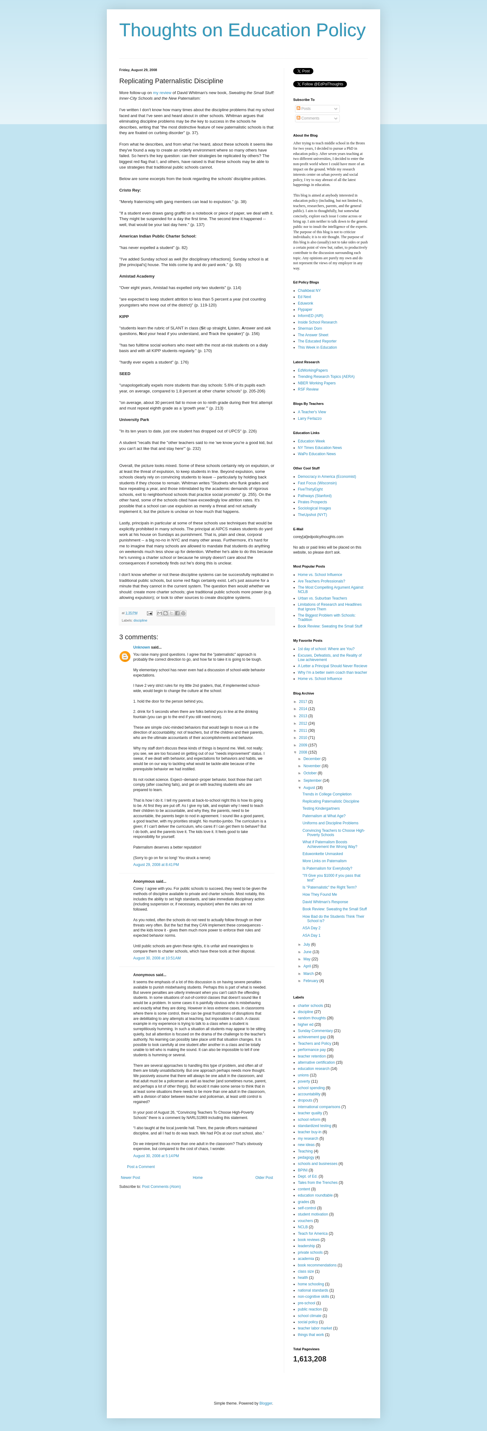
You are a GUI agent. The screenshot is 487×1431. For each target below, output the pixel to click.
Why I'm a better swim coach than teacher (332, 672)
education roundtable (315, 1195)
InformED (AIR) (310, 316)
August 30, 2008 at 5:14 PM (156, 1156)
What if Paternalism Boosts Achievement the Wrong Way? (330, 844)
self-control (307, 1208)
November (312, 766)
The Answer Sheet (313, 335)
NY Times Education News (320, 448)
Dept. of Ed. (307, 1176)
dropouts (305, 1100)
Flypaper (305, 309)
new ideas (306, 1145)
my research (308, 1138)
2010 (303, 738)
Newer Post (130, 1177)
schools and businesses (317, 1164)
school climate (309, 1316)
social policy (308, 1322)
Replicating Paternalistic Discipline (331, 801)
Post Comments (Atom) (161, 1186)
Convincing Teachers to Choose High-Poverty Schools (334, 832)
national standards (313, 1290)
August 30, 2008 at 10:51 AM (157, 958)
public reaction (310, 1309)
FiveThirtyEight (310, 489)
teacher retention (312, 1056)
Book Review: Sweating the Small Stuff (330, 626)
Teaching (305, 1151)
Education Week (311, 441)
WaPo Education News (317, 454)
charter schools (310, 1005)
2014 (303, 709)
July (307, 944)
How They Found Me (320, 894)
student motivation (313, 1214)
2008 (303, 752)
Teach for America (313, 1233)
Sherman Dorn (310, 328)
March (309, 973)
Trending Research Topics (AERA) (326, 376)
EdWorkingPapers (313, 370)
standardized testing (314, 1126)
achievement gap (312, 1037)
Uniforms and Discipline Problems (330, 823)
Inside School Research (317, 322)
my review (162, 92)
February (311, 981)
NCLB (303, 1227)
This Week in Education (317, 347)
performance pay (312, 1050)
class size (306, 1271)
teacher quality (310, 1113)
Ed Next (304, 297)
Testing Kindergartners (321, 808)
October (310, 773)
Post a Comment (141, 1167)
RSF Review (308, 389)
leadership (306, 1246)
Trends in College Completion (327, 794)
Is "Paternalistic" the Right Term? (330, 887)
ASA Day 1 (312, 935)
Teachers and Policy (314, 1043)
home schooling (311, 1284)
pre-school (306, 1303)
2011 (303, 730)
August (309, 788)
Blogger (265, 1403)
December (312, 759)
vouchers (305, 1221)
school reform (309, 1119)
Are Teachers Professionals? (321, 581)
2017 (303, 702)
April (307, 966)
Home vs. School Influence (320, 575)
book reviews (309, 1240)
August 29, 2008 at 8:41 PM (156, 865)
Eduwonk (305, 303)
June (307, 952)
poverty (304, 1081)
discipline (140, 620)
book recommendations (317, 1265)
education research (314, 1068)
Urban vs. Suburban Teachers (322, 598)
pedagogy (306, 1157)
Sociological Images (314, 508)
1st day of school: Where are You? (326, 649)
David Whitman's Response (325, 902)
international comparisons (319, 1107)
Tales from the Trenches (318, 1182)
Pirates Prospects (312, 502)
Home (198, 1177)
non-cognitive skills (313, 1296)
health (303, 1277)
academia (306, 1259)
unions (303, 1075)
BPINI (302, 1170)
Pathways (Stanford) (315, 496)
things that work (311, 1335)
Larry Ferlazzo (310, 418)
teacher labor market (315, 1328)
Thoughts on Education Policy (242, 30)
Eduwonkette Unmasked (323, 854)
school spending (311, 1088)
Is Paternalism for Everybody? (327, 868)
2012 (303, 723)
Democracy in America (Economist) (327, 476)
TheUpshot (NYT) (312, 515)
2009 (303, 745)
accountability (309, 1094)
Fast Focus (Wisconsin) (317, 483)
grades (303, 1202)
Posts (304, 108)
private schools (310, 1252)
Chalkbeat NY (309, 290)
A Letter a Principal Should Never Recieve (332, 666)
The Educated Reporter (317, 341)
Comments (308, 118)
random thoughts (312, 1018)
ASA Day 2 (312, 928)
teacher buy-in (309, 1132)
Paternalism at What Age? (324, 816)
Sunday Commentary (315, 1031)
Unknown (141, 647)
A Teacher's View (312, 412)
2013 (303, 716)
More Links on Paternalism (325, 861)
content (304, 1189)
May (307, 959)
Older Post (264, 1177)
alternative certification (316, 1062)
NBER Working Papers (317, 383)
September (313, 780)
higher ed (305, 1024)
